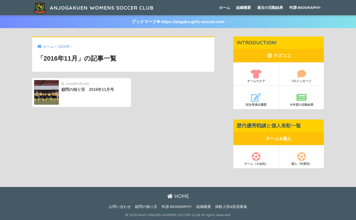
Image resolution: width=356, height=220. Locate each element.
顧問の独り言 (146, 207)
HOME (178, 196)
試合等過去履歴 (256, 99)
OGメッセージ (301, 76)
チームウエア (256, 76)
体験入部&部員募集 (231, 207)
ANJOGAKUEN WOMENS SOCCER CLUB (98, 7)
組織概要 (243, 7)
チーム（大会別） (256, 159)
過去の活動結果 (270, 7)
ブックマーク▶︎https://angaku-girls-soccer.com (178, 21)
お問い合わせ (120, 207)
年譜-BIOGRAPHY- (305, 7)
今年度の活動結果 (301, 99)
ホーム (224, 7)
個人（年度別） (301, 159)
